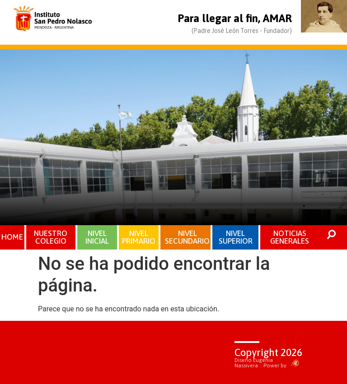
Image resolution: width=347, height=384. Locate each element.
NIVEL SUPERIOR (236, 237)
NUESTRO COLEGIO (50, 237)
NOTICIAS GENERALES (289, 237)
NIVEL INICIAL (97, 237)
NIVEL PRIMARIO (138, 237)
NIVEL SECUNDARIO (187, 237)
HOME (12, 236)
